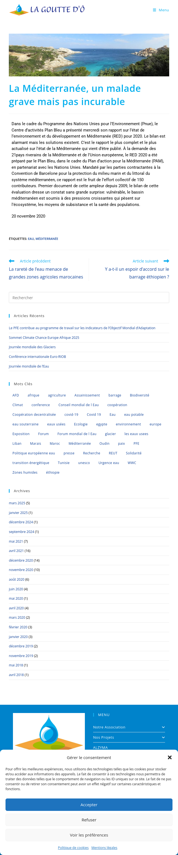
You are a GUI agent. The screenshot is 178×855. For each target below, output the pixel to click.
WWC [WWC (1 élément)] (132, 462)
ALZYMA (100, 747)
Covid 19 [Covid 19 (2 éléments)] (94, 414)
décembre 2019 (21, 646)
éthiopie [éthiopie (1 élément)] (53, 472)
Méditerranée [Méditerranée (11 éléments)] (80, 443)
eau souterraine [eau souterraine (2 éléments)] (25, 424)
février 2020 (18, 627)
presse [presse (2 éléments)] (69, 453)
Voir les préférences (89, 835)
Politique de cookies (73, 847)
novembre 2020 (21, 569)
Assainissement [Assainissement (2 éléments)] (87, 395)
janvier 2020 (18, 636)
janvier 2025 (18, 512)
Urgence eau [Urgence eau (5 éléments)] (108, 462)
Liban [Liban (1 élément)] (16, 443)
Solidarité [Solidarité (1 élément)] (134, 453)
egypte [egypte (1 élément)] (101, 424)
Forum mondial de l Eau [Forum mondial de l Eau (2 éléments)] (77, 433)
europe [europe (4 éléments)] (155, 424)
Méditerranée (47, 239)
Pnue (146, 123)
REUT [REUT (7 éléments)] (113, 453)
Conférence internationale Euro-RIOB (37, 356)
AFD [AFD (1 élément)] (15, 395)
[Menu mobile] (161, 9)
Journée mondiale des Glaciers (32, 347)
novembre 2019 (21, 655)
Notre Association (129, 727)
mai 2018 (16, 665)
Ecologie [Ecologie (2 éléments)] (81, 424)
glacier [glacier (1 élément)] (110, 433)
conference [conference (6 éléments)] (41, 405)
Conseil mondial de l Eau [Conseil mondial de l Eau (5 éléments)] (78, 405)
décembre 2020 (21, 560)
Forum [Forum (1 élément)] (43, 433)
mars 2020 (17, 617)
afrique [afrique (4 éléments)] (33, 395)
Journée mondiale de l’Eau (29, 366)
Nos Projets (129, 737)
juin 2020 (16, 589)
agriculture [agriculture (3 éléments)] (57, 395)
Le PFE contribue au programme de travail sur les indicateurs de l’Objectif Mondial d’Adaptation (82, 328)
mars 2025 (17, 503)
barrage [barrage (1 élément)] (115, 395)
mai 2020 (16, 598)
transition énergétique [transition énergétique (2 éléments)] (30, 462)
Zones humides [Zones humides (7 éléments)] (24, 472)
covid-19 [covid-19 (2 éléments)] (71, 414)
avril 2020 (16, 608)
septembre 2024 (21, 531)
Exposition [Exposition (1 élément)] (20, 433)
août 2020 (16, 579)
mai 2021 (16, 541)
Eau (31, 239)
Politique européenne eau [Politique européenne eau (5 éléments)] (33, 453)
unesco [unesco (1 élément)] (84, 462)
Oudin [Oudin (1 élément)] (104, 443)
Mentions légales (104, 847)
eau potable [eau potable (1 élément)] (134, 414)
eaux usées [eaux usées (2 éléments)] (56, 424)
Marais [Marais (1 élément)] (35, 443)
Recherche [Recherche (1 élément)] (91, 453)
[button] (169, 757)
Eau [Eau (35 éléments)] (113, 414)
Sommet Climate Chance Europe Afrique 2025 (44, 337)
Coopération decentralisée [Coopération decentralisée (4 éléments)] (34, 414)
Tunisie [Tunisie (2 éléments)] (64, 462)
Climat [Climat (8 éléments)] (17, 405)
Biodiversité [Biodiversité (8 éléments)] (139, 395)
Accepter (88, 804)
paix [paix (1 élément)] (121, 443)
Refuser (89, 819)
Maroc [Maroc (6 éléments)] (55, 443)
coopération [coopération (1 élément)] (117, 405)
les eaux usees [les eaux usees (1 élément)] (137, 433)
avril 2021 (16, 550)
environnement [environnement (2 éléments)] (128, 424)
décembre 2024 (21, 522)
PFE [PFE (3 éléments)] (136, 443)
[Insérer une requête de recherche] (89, 297)
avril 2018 (16, 674)
